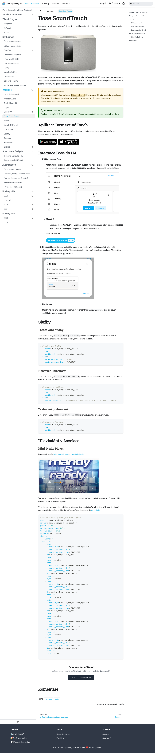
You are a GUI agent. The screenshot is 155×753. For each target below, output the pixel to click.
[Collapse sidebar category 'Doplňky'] (32, 50)
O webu (55, 3)
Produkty (45, 3)
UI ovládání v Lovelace (137, 33)
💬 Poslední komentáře (20, 742)
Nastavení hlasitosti (138, 26)
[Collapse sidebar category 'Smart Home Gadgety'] (32, 151)
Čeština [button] (113, 3)
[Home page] (40, 11)
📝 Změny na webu (18, 738)
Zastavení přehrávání (138, 30)
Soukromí (66, 3)
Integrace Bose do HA (137, 16)
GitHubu (100, 95)
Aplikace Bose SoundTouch (138, 12)
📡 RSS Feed (17, 734)
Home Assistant (32, 3)
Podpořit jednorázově (81, 677)
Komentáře (133, 40)
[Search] (141, 4)
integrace (48, 699)
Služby (131, 19)
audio (57, 699)
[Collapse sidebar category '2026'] (32, 196)
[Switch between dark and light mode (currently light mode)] (123, 4)
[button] (18, 15)
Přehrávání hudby (137, 23)
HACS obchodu (77, 454)
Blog (103, 3)
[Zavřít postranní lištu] (18, 721)
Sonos (81, 114)
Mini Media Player (61, 454)
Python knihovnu (63, 95)
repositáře (95, 510)
